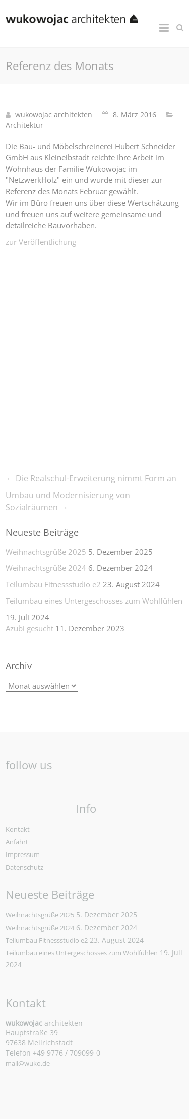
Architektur (24, 125)
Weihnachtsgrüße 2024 (46, 568)
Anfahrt (17, 841)
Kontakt (18, 829)
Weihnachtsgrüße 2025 (46, 552)
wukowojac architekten (53, 114)
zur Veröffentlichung (41, 242)
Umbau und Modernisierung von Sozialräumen (68, 501)
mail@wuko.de (28, 1063)
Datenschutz (24, 867)
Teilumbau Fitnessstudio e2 (53, 584)
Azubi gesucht (29, 628)
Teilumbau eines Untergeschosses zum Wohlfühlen (94, 601)
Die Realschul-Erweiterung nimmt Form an (91, 478)
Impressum (23, 854)
